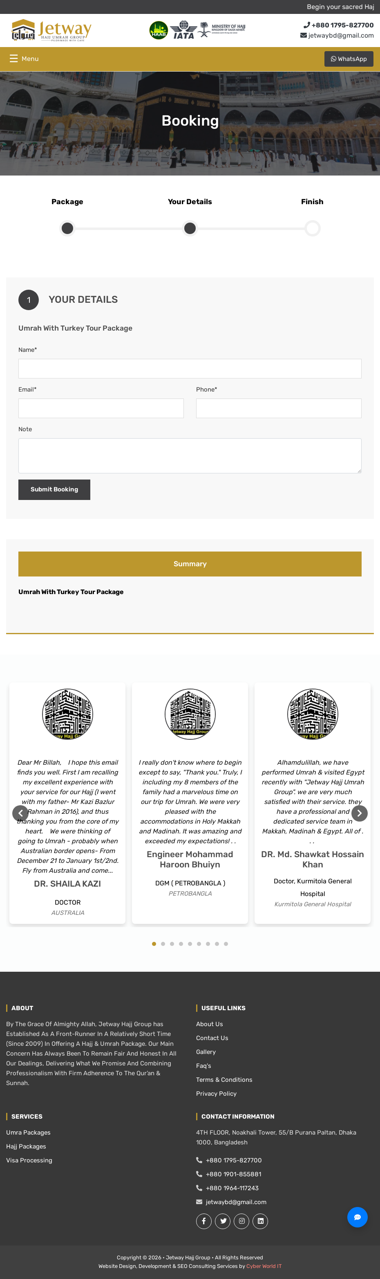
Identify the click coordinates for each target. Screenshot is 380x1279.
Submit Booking (54, 489)
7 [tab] (208, 944)
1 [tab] (154, 944)
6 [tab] (199, 944)
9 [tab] (226, 944)
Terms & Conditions (224, 1079)
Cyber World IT (264, 1266)
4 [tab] (181, 944)
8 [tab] (217, 944)
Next (359, 813)
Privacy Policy (216, 1093)
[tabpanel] (67, 803)
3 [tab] (172, 944)
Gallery (206, 1052)
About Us (209, 1024)
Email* (27, 389)
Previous (20, 813)
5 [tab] (190, 944)
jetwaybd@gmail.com (337, 35)
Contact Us (212, 1038)
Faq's (203, 1066)
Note (25, 429)
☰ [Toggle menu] (24, 58)
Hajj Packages (26, 1146)
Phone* (206, 389)
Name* (27, 350)
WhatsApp (349, 59)
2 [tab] (163, 944)
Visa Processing (29, 1160)
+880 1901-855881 (228, 1174)
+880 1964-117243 (227, 1188)
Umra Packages (28, 1132)
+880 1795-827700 (229, 1160)
